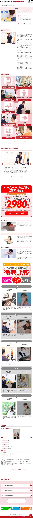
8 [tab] (21, 176)
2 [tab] (12, 176)
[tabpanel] (16, 163)
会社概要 (20, 514)
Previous (3, 164)
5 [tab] (17, 176)
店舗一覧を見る (16, 501)
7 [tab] (20, 176)
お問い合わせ (12, 514)
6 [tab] (18, 176)
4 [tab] (15, 176)
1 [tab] (11, 176)
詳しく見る (15, 141)
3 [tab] (14, 176)
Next (30, 164)
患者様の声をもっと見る (16, 469)
